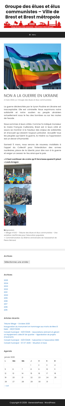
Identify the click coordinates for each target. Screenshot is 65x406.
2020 (6, 295)
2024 (6, 283)
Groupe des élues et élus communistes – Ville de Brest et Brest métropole (32, 11)
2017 (5, 304)
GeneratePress (35, 402)
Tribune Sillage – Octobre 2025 (17, 324)
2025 (6, 280)
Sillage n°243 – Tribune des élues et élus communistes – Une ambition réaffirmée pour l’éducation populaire (30, 234)
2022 (6, 289)
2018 (6, 301)
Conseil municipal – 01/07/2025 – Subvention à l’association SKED (31, 340)
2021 (5, 292)
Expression (10, 230)
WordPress (50, 402)
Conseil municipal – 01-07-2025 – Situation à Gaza (25, 343)
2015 (5, 310)
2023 (6, 286)
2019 (6, 298)
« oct (7, 386)
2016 (6, 307)
